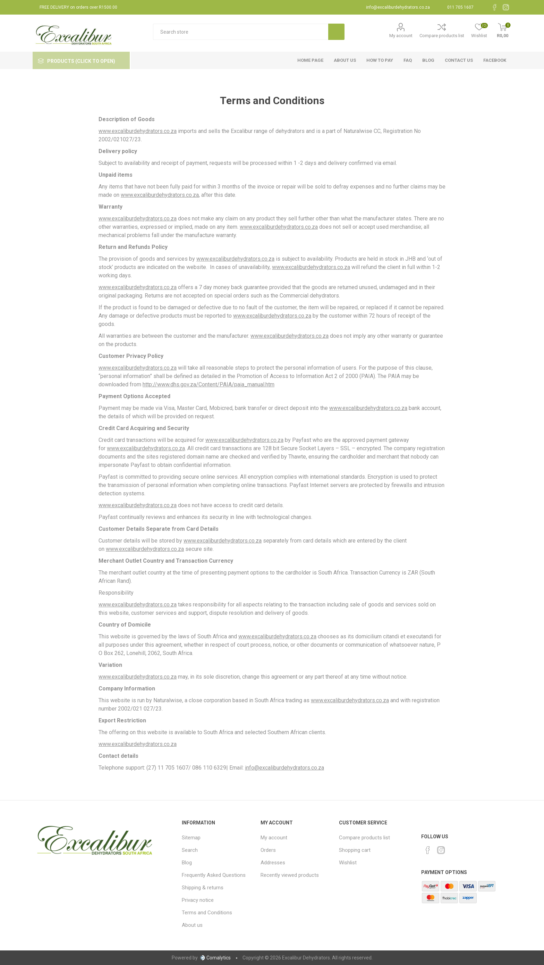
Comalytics (215, 957)
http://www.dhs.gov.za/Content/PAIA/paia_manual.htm (208, 384)
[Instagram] (505, 7)
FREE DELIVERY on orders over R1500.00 (78, 7)
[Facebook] (494, 7)
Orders (268, 850)
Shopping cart (355, 850)
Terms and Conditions (207, 912)
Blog (187, 862)
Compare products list (441, 35)
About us (192, 925)
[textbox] (240, 32)
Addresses (273, 862)
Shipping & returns (202, 887)
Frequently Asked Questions (214, 875)
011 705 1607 (460, 7)
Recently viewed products (290, 875)
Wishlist (348, 862)
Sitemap (191, 837)
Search (190, 850)
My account (401, 35)
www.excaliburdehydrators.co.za (138, 131)
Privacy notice (198, 900)
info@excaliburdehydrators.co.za (398, 7)
